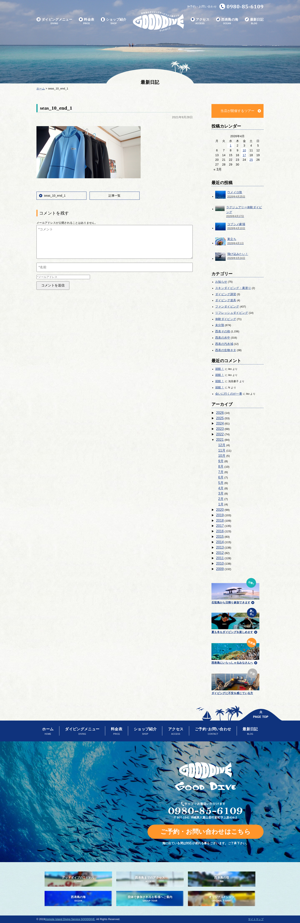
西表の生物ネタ (225, 350)
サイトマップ (256, 919)
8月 (221, 466)
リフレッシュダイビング (231, 312)
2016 (220, 531)
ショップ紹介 (113, 21)
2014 (220, 542)
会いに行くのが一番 (228, 393)
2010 (220, 563)
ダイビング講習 (225, 294)
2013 (220, 547)
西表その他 (222, 331)
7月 (221, 472)
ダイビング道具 (225, 300)
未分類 (219, 325)
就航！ (219, 368)
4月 (221, 488)
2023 (220, 429)
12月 (222, 445)
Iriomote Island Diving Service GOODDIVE (70, 919)
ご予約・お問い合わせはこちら (205, 831)
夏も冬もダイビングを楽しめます (235, 620)
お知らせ (221, 281)
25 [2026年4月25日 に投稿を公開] (251, 159)
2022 (220, 434)
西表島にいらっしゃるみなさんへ (235, 650)
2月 (221, 499)
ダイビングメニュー (54, 21)
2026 (220, 412)
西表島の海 (227, 21)
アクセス (200, 21)
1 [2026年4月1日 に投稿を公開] (230, 145)
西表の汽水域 (224, 343)
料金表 (86, 21)
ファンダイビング (227, 306)
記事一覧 (114, 195)
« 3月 (218, 169)
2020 (220, 509)
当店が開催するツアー (237, 111)
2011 (220, 558)
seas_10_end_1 (55, 195)
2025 (220, 418)
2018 (220, 520)
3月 (221, 493)
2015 (220, 536)
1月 (221, 504)
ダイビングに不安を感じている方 (235, 681)
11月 (222, 450)
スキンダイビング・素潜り (233, 288)
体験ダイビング (225, 319)
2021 (220, 439)
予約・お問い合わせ (202, 6)
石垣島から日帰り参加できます (235, 590)
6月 (221, 477)
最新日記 (254, 21)
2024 (220, 423)
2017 (220, 525)
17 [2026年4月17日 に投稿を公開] (244, 155)
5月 (221, 483)
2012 (220, 553)
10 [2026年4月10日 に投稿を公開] (244, 150)
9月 (221, 461)
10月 (222, 455)
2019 (220, 515)
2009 (220, 569)
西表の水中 (222, 337)
